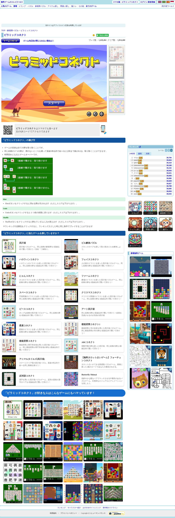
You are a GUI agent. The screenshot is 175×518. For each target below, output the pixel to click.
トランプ (22, 6)
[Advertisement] (55, 16)
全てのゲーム (91, 6)
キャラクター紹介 (74, 508)
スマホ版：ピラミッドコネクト (125, 2)
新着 (15, 6)
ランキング (61, 508)
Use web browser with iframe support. (150, 171)
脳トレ (74, 6)
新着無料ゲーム (137, 253)
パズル (30, 6)
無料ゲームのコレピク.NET (12, 2)
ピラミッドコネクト (29, 30)
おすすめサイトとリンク (92, 508)
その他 (81, 6)
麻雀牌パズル (40, 6)
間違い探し (64, 6)
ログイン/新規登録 (147, 2)
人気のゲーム (6, 6)
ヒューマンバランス (98, 513)
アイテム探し (53, 6)
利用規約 (53, 513)
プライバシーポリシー (68, 513)
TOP (3, 30)
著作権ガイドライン (110, 508)
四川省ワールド (168, 6)
